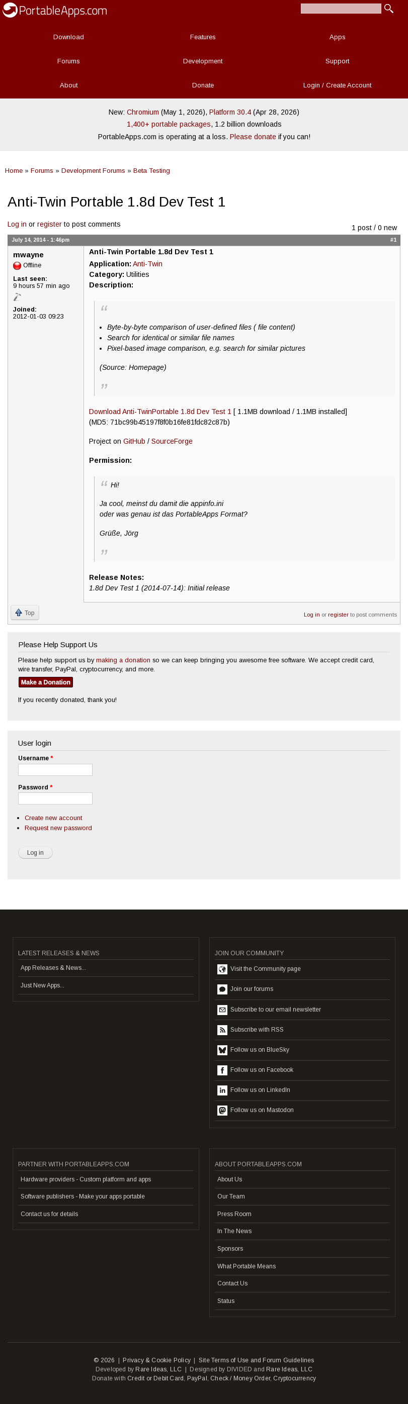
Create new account (53, 818)
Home (14, 170)
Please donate (253, 137)
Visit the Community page (259, 969)
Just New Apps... (42, 985)
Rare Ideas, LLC (158, 1369)
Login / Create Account (337, 85)
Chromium (143, 112)
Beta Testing (151, 170)
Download (68, 37)
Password (35, 787)
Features (203, 37)
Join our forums (245, 989)
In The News (234, 1231)
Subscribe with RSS (250, 1030)
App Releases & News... (53, 967)
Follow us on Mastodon (255, 1111)
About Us (229, 1179)
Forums (68, 61)
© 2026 (104, 1360)
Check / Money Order (240, 1378)
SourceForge (172, 441)
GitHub (134, 441)
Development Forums (93, 170)
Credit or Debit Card (155, 1378)
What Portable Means (246, 1266)
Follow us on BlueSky (253, 1050)
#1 (393, 240)
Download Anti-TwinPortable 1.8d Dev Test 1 (160, 412)
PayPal (197, 1378)
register (49, 224)
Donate (203, 85)
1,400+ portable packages (169, 124)
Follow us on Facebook (255, 1070)
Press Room (234, 1214)
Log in (17, 224)
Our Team (231, 1196)
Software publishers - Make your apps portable (83, 1196)
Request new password (58, 828)
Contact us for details (49, 1214)
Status (225, 1301)
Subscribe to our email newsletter (269, 1010)
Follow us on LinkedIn (253, 1090)
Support (337, 61)
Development (202, 61)
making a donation (123, 660)
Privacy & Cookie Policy (157, 1360)
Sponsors (230, 1248)
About (68, 85)
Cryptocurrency (294, 1378)
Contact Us (232, 1283)
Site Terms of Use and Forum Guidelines (256, 1360)
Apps (338, 37)
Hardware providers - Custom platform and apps (86, 1179)
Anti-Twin (147, 264)
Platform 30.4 (230, 112)
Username (35, 758)
